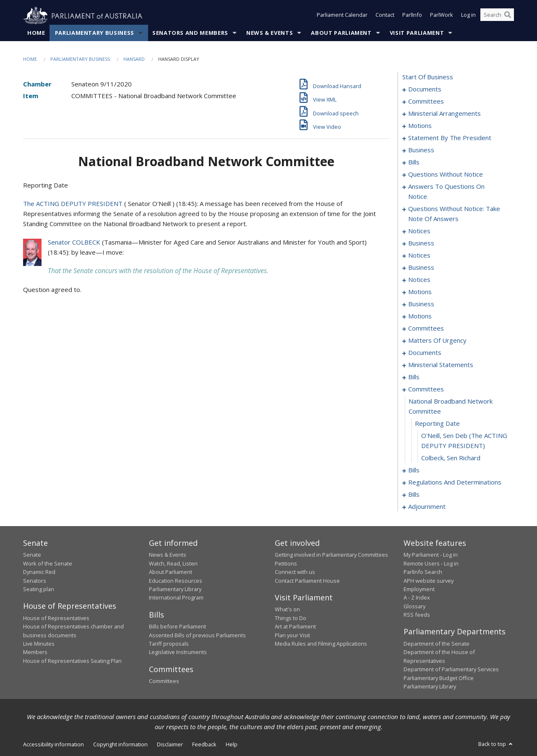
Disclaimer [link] (170, 744)
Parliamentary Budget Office (439, 678)
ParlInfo (412, 16)
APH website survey (429, 580)
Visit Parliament (417, 33)
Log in (468, 16)
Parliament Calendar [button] (342, 16)
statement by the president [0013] (449, 138)
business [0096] (421, 304)
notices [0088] (419, 280)
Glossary (414, 606)
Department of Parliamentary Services (451, 669)
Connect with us (295, 572)
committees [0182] (426, 389)
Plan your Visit (292, 635)
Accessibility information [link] (53, 744)
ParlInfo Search (423, 572)
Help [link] (231, 744)
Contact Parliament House (307, 580)
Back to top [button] (496, 744)
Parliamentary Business (94, 33)
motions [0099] (420, 316)
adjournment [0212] (427, 507)
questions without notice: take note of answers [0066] (454, 214)
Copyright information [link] (120, 744)
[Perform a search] (507, 16)
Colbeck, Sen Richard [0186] (450, 458)
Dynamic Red (39, 572)
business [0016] (421, 150)
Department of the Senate (436, 644)
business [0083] (421, 267)
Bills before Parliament (177, 627)
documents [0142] (424, 353)
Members (35, 652)
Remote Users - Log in (431, 563)
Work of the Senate (47, 563)
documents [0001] (424, 89)
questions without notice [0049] (445, 174)
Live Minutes (39, 644)
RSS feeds (417, 615)
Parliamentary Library (175, 589)
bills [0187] (414, 470)
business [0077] (421, 243)
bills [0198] (414, 494)
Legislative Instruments (178, 652)
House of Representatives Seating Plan (72, 661)
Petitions (286, 563)
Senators (34, 580)
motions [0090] (420, 292)
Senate (32, 555)
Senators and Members (190, 33)
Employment (419, 589)
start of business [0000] (427, 77)
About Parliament (341, 33)
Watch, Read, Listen (173, 563)
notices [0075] (419, 231)
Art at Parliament (295, 627)
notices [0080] (419, 255)
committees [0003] (426, 101)
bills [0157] (414, 377)
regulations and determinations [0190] (454, 482)
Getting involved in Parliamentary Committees (331, 555)
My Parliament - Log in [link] (431, 555)
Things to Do (290, 618)
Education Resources (175, 580)
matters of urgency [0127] (437, 340)
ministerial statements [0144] (440, 365)
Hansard (134, 59)
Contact (384, 16)
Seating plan (38, 589)
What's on (287, 609)
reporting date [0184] (437, 424)
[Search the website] (497, 16)
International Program (176, 598)
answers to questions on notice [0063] (446, 191)
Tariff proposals (169, 644)
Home (36, 33)
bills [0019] (414, 162)
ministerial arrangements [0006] (444, 113)
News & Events (269, 33)
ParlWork (441, 16)
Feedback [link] (204, 744)
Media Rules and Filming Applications (321, 644)
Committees (164, 681)
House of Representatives (56, 618)
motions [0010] (420, 126)
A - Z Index (417, 598)
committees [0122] (426, 328)
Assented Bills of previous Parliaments (197, 635)
